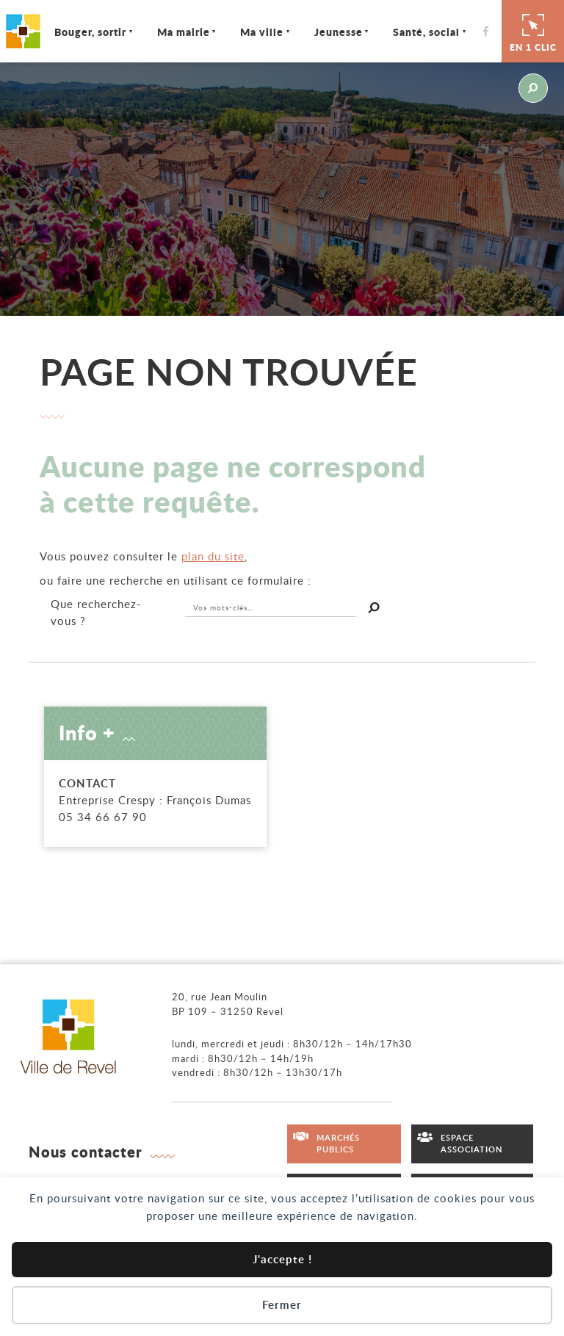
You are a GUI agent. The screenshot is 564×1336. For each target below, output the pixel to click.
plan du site (213, 556)
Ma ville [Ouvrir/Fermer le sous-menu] (264, 31)
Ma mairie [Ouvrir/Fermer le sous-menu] (185, 31)
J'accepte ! (282, 1259)
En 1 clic (533, 31)
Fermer (282, 1304)
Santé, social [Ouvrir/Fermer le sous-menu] (428, 31)
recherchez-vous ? (96, 612)
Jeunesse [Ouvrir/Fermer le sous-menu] (341, 31)
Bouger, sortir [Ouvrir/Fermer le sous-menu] (93, 31)
